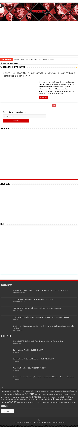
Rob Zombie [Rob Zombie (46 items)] (28, 399)
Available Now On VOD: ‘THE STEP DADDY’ (29, 368)
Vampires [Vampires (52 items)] (38, 402)
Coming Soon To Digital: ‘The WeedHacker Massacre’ (33, 299)
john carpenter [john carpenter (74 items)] (53, 397)
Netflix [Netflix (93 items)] (68, 397)
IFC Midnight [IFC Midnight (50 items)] (24, 397)
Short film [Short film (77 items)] (44, 399)
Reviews (25, 79)
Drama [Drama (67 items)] (59, 391)
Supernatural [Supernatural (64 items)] (5, 402)
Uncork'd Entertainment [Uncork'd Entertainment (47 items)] (28, 402)
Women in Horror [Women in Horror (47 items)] (66, 402)
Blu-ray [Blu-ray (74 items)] (18, 391)
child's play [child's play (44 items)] (25, 391)
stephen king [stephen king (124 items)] (67, 399)
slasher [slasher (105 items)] (59, 399)
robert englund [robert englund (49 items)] (20, 399)
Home (3, 63)
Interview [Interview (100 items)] (44, 397)
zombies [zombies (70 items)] (74, 402)
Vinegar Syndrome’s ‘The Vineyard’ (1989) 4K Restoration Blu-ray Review (40, 290)
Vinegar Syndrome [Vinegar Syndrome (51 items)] (47, 402)
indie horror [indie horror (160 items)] (34, 397)
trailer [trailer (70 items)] (19, 402)
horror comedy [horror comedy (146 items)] (41, 394)
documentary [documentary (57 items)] (53, 391)
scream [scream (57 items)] (38, 399)
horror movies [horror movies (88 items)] (70, 394)
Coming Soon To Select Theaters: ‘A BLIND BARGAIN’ (33, 359)
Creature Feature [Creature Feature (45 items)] (38, 391)
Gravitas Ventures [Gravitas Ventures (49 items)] (9, 394)
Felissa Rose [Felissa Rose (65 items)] (66, 391)
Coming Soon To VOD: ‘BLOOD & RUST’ (28, 350)
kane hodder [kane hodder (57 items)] (62, 397)
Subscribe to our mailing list (14, 112)
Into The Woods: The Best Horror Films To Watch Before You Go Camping (41, 317)
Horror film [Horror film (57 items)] (52, 394)
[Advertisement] (39, 40)
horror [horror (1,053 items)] (29, 394)
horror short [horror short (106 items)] (15, 397)
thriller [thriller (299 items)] (13, 402)
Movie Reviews (18, 79)
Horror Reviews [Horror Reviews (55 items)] (5, 397)
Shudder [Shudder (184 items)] (52, 399)
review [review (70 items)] (7, 399)
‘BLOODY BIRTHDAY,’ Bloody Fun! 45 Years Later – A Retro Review (35, 59)
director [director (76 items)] (45, 391)
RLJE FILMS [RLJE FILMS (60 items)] (12, 399)
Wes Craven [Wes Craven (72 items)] (57, 402)
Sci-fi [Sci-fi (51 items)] (34, 399)
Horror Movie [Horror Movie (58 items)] (60, 394)
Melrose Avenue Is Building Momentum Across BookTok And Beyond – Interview (43, 377)
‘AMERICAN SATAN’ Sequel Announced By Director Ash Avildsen (37, 308)
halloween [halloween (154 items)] (19, 394)
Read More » (43, 97)
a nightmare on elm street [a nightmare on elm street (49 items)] (8, 391)
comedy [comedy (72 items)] (30, 391)
